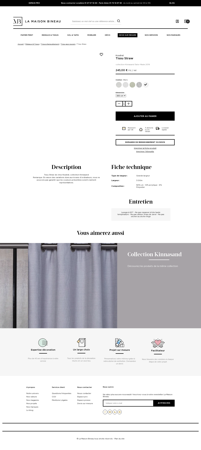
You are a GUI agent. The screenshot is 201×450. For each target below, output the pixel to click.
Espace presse (83, 400)
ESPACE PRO (34, 3)
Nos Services (151, 35)
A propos (30, 387)
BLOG (172, 3)
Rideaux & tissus (50, 35)
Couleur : (122, 80)
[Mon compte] (177, 21)
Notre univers (32, 393)
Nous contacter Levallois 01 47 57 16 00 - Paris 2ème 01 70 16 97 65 (91, 3)
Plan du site (119, 439)
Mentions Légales (60, 400)
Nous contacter (84, 387)
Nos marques (173, 35)
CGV (54, 397)
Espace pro (82, 397)
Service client (58, 387)
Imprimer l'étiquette (145, 151)
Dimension (120, 92)
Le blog (29, 410)
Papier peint (27, 35)
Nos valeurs (31, 397)
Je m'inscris (164, 403)
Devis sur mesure (127, 35)
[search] (118, 21)
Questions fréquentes (61, 393)
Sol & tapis (73, 35)
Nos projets (31, 403)
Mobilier (91, 35)
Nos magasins (32, 400)
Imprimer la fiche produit (145, 148)
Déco (107, 35)
